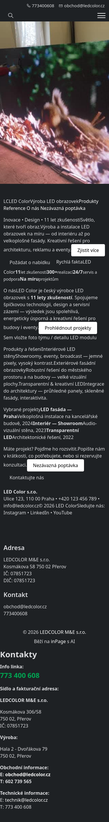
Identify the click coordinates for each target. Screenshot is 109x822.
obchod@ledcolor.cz (28, 774)
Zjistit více (88, 250)
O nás (33, 208)
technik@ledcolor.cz (26, 800)
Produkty (89, 201)
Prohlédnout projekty (68, 328)
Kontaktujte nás (27, 477)
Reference (14, 208)
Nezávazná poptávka (62, 208)
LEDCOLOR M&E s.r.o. (63, 632)
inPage (58, 641)
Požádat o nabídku (30, 262)
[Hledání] (11, 15)
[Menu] (101, 15)
